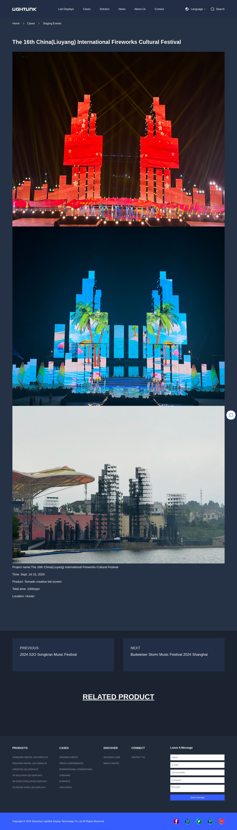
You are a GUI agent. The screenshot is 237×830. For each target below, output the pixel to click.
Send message (197, 797)
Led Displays (66, 9)
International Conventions (75, 769)
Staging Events (52, 23)
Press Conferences (71, 763)
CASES (64, 748)
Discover (111, 748)
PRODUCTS (20, 748)
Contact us (138, 757)
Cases (87, 9)
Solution (104, 9)
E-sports (64, 781)
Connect (138, 748)
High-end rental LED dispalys (29, 763)
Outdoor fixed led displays (28, 787)
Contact (159, 9)
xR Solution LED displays (27, 775)
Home (16, 23)
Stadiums (64, 775)
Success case (112, 757)
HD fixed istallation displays (29, 781)
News (121, 9)
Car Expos (65, 787)
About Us (140, 9)
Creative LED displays (25, 769)
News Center (111, 763)
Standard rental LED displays (30, 757)
